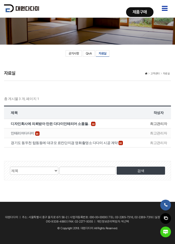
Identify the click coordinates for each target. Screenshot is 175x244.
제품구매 (140, 12)
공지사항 (74, 53)
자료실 (102, 53)
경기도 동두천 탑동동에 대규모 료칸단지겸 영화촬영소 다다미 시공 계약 (65, 142)
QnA (89, 53)
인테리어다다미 (23, 133)
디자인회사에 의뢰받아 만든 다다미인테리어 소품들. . (51, 123)
